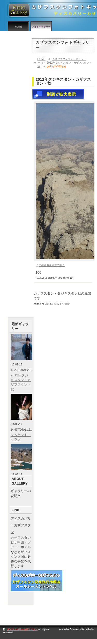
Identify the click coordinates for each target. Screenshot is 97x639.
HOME (18, 26)
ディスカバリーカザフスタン (21, 525)
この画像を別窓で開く (52, 265)
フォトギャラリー (41, 26)
